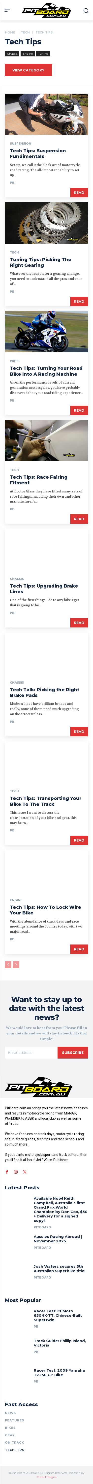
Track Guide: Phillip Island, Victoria (60, 1343)
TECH (25, 32)
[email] (31, 1053)
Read (79, 192)
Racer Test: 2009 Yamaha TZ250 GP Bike (59, 1372)
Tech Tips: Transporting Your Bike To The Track (45, 801)
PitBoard (42, 1227)
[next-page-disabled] (16, 964)
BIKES (14, 361)
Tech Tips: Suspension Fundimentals (38, 153)
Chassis (12, 53)
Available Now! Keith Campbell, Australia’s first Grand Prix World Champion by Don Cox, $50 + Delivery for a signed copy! (61, 1209)
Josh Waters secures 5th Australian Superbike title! (59, 1268)
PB (12, 183)
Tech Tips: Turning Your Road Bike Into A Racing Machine (46, 371)
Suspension (20, 143)
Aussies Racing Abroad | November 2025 (58, 1238)
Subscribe (73, 1052)
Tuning (43, 53)
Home (10, 32)
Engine (28, 53)
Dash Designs (46, 1477)
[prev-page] (8, 964)
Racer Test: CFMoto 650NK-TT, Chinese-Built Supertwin (58, 1315)
